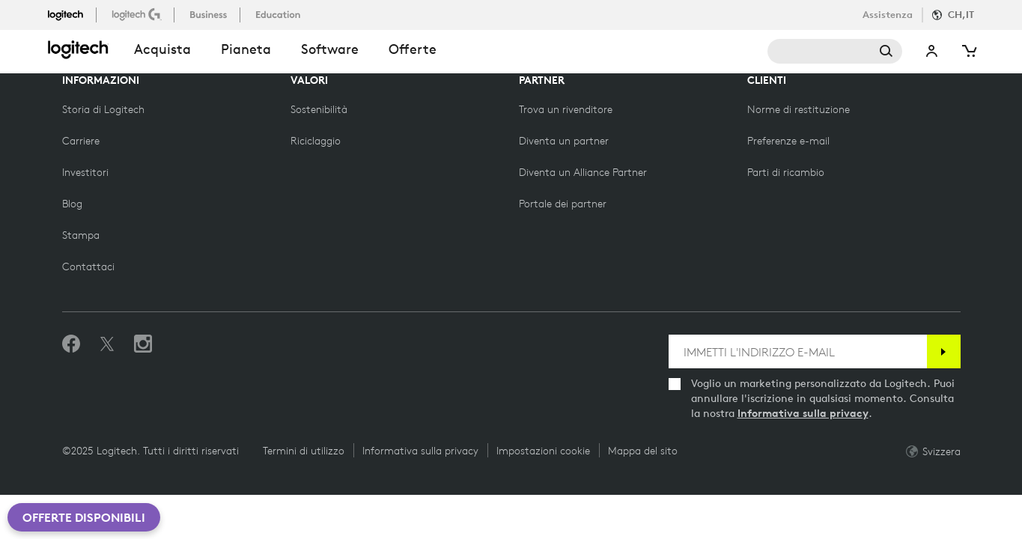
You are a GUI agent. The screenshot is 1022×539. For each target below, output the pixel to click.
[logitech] (72, 14)
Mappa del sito (643, 450)
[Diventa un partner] (564, 140)
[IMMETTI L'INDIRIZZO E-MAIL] (798, 351)
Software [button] (330, 49)
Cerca (834, 51)
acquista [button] (162, 49)
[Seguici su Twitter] (107, 344)
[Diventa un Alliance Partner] (583, 172)
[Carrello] (968, 51)
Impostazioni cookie (543, 450)
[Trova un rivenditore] (565, 109)
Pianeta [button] (246, 49)
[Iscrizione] (944, 351)
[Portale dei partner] (562, 203)
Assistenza (888, 14)
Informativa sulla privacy (803, 413)
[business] (210, 14)
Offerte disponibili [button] (83, 517)
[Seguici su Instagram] (143, 344)
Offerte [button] (413, 49)
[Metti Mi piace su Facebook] (71, 344)
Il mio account (932, 51)
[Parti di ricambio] (785, 172)
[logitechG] (138, 14)
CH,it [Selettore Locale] (961, 14)
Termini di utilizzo (303, 450)
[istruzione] (279, 14)
